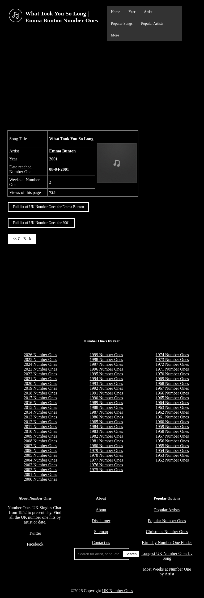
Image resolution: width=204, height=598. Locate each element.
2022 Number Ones (40, 374)
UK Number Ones (117, 590)
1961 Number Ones (172, 417)
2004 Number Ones (40, 460)
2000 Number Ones (40, 479)
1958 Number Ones (172, 431)
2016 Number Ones (40, 402)
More (115, 35)
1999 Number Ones (106, 354)
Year (132, 12)
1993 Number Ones (106, 383)
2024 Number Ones (40, 364)
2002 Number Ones (40, 469)
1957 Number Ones (172, 436)
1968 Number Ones (172, 383)
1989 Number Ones (106, 402)
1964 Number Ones (172, 402)
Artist (148, 12)
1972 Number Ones (172, 364)
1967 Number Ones (172, 388)
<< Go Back (22, 239)
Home (115, 12)
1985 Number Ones (106, 422)
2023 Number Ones (40, 369)
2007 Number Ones (40, 445)
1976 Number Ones (106, 465)
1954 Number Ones (172, 450)
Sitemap (101, 531)
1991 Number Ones (106, 393)
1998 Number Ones (106, 359)
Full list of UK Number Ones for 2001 (41, 223)
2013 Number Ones (40, 417)
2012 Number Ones (40, 422)
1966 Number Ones (172, 393)
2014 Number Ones (40, 412)
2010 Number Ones (40, 431)
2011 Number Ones (40, 426)
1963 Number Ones (172, 407)
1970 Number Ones (172, 374)
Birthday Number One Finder (167, 542)
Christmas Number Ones (167, 531)
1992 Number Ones (106, 388)
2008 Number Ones (40, 441)
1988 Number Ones (106, 407)
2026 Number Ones (40, 354)
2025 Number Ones (40, 359)
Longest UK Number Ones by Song (166, 555)
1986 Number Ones (106, 417)
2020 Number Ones (40, 383)
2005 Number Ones (40, 455)
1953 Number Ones (172, 455)
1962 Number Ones (172, 412)
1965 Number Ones (172, 398)
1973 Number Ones (172, 359)
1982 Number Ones (106, 436)
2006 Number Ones (40, 450)
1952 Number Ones (172, 460)
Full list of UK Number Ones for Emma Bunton (48, 207)
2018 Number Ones (40, 393)
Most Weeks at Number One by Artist (167, 571)
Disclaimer (101, 520)
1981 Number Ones (106, 441)
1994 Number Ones (106, 378)
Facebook (35, 544)
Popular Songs (122, 24)
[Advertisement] (102, 85)
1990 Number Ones (106, 398)
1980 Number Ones (106, 445)
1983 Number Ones (106, 431)
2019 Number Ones (40, 388)
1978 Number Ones (106, 455)
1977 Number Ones (106, 460)
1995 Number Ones (106, 374)
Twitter (35, 533)
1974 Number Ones (172, 354)
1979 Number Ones (106, 450)
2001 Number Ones (40, 474)
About (101, 510)
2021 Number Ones (40, 378)
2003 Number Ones (40, 465)
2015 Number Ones (40, 407)
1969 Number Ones (172, 378)
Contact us (101, 542)
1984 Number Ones (106, 426)
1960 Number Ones (172, 422)
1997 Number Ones (106, 364)
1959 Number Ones (172, 426)
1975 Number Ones (106, 469)
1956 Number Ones (172, 441)
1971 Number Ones (172, 369)
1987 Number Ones (106, 412)
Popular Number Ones (167, 520)
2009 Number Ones (40, 436)
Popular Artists (152, 24)
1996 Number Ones (106, 369)
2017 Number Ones (40, 398)
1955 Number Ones (172, 445)
